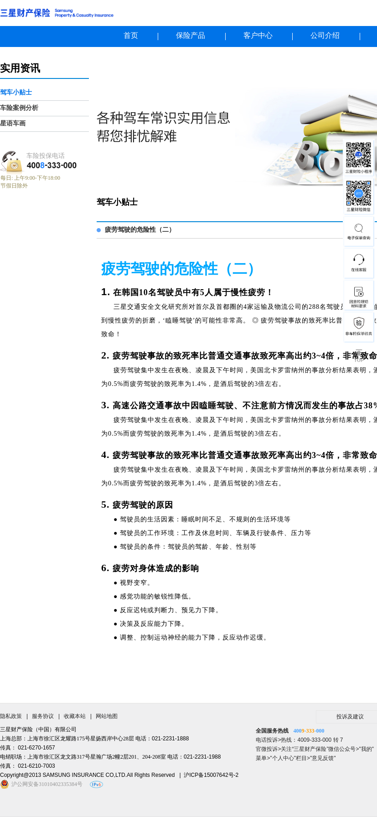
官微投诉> (268, 749)
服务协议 (43, 716)
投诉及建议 (350, 716)
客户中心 (258, 35)
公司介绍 (325, 35)
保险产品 (190, 35)
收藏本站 (75, 716)
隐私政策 (11, 716)
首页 (131, 35)
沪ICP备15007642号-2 (211, 775)
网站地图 (107, 716)
